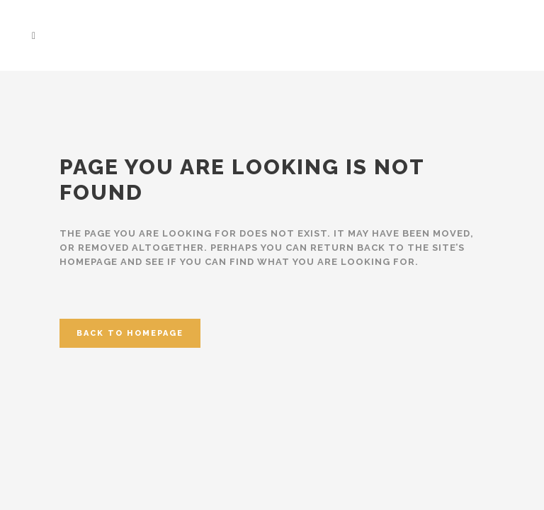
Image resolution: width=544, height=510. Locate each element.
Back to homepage (129, 333)
